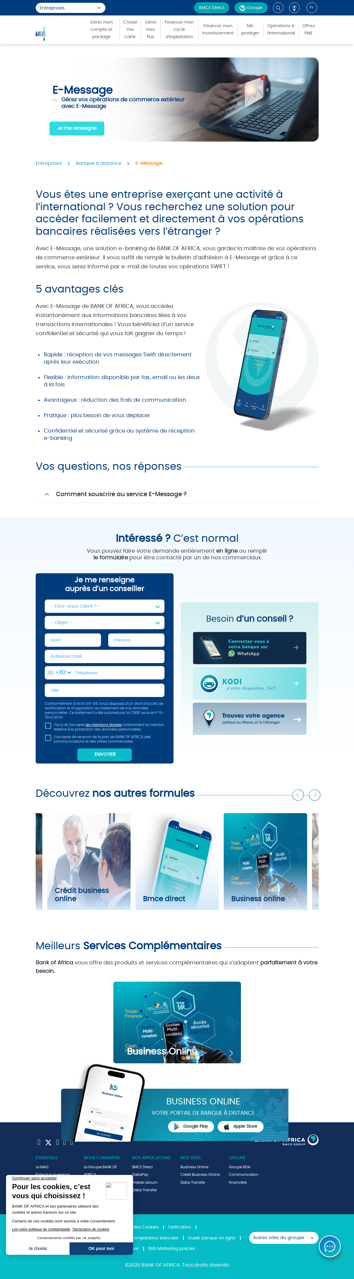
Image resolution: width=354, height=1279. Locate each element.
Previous (298, 795)
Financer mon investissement (218, 29)
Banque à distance (99, 163)
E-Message (148, 163)
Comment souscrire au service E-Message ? (121, 494)
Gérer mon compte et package (101, 29)
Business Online (194, 1167)
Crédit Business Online (200, 1174)
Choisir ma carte (130, 29)
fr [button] (311, 8)
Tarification (179, 1227)
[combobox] (59, 672)
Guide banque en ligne (211, 1238)
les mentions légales (104, 725)
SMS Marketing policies (171, 1249)
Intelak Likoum (145, 1182)
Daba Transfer (144, 1190)
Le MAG (42, 1167)
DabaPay (140, 1174)
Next (315, 795)
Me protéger (250, 29)
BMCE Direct (211, 8)
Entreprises (49, 163)
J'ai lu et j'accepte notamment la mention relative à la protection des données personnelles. (104, 728)
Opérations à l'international (281, 29)
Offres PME (308, 29)
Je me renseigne (77, 128)
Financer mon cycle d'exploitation (179, 29)
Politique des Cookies (137, 1227)
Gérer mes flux (151, 29)
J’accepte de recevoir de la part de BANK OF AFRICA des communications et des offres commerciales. (98, 740)
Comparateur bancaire (154, 1238)
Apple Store (240, 1127)
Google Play (191, 1126)
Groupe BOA (239, 1167)
